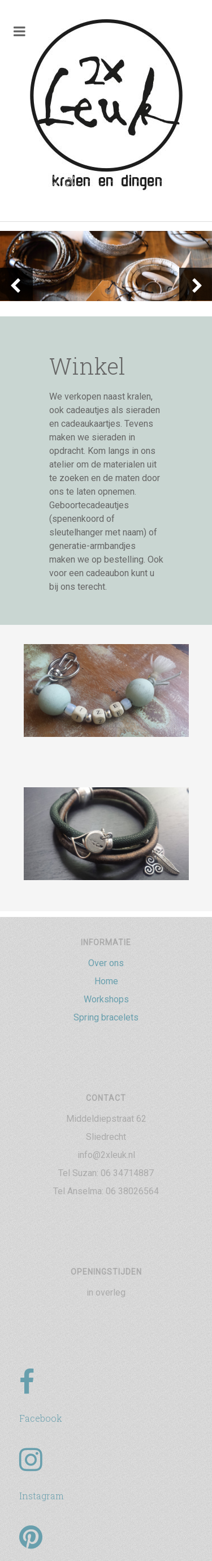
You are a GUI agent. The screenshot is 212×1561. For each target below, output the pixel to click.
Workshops (106, 999)
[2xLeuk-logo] (106, 105)
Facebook (40, 1418)
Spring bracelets (106, 1017)
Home (106, 981)
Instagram (41, 1496)
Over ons (106, 963)
